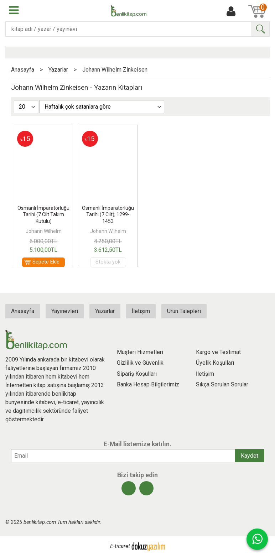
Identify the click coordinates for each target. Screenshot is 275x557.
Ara (260, 29)
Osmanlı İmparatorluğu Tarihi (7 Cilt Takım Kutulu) (43, 214)
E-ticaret (120, 546)
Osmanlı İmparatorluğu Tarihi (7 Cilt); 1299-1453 (108, 214)
